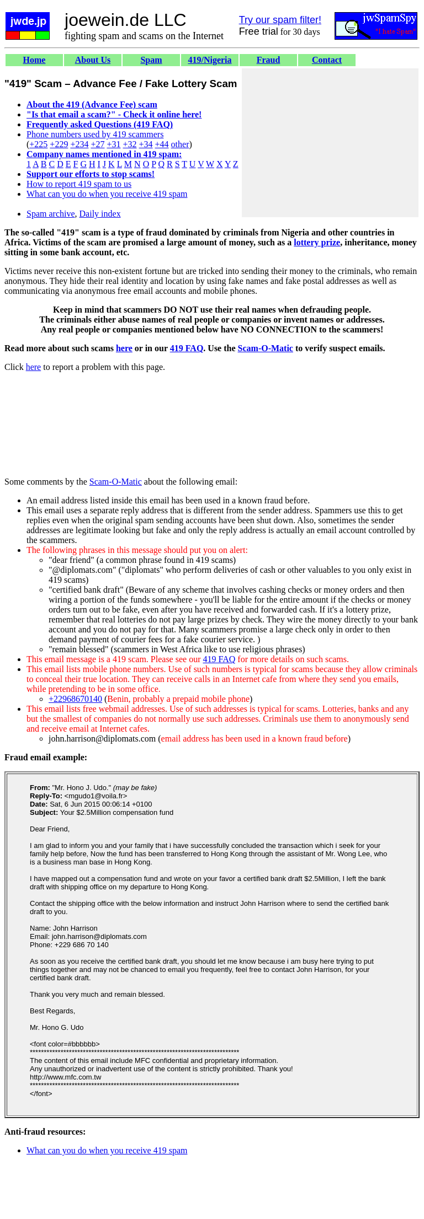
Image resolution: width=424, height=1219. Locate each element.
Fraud (268, 60)
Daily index (100, 213)
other (180, 144)
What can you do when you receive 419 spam (106, 193)
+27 (97, 144)
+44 (162, 144)
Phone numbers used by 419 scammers (94, 134)
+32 (129, 144)
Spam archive (50, 213)
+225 (38, 144)
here (124, 348)
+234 (79, 144)
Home (34, 60)
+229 (59, 144)
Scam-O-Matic (265, 348)
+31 (113, 144)
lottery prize (317, 242)
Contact (327, 60)
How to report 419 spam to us (78, 184)
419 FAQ (187, 348)
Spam (151, 60)
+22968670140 (75, 699)
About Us (92, 60)
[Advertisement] (330, 143)
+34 (146, 144)
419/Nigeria (209, 60)
